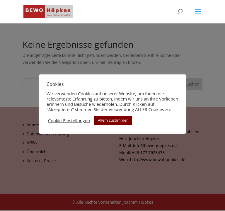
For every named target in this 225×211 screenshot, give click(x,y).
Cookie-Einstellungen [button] (69, 120)
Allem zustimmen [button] (113, 120)
